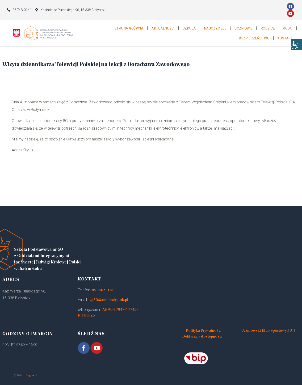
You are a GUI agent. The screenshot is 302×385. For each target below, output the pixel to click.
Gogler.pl (31, 375)
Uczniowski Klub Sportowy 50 (266, 331)
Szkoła (189, 28)
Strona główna (129, 28)
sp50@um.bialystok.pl (108, 300)
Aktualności (163, 28)
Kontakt (285, 38)
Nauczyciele (215, 28)
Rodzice (268, 28)
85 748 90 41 (102, 290)
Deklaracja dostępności (202, 336)
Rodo (287, 28)
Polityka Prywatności (204, 331)
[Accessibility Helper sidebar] (296, 47)
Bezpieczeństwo (254, 38)
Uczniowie (244, 28)
